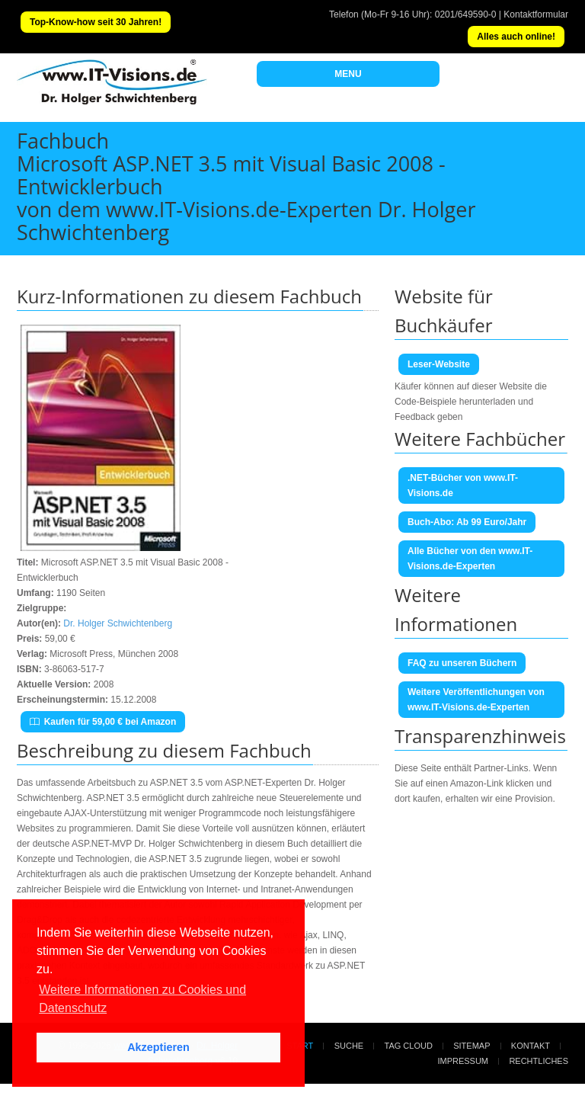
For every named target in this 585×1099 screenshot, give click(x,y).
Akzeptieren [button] (158, 1047)
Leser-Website (439, 364)
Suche (349, 1045)
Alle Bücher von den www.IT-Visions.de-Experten (470, 559)
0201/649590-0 (466, 14)
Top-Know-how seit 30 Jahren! (95, 22)
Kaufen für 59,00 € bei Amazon (103, 721)
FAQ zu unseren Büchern (462, 663)
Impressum (462, 1060)
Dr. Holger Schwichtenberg (117, 623)
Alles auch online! (516, 36)
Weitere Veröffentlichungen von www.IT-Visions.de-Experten (476, 700)
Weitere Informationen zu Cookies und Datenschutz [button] (142, 998)
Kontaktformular (535, 14)
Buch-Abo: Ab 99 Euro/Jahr (467, 522)
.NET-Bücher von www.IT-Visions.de (463, 485)
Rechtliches (538, 1060)
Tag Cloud (409, 1045)
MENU (347, 74)
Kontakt (530, 1045)
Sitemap (471, 1045)
